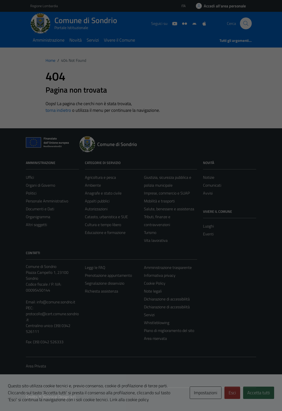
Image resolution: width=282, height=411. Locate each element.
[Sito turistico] (183, 23)
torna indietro (58, 110)
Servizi (93, 40)
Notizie (208, 177)
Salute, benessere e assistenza (169, 209)
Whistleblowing (156, 323)
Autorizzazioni (96, 209)
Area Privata (36, 366)
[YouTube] (173, 23)
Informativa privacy (159, 275)
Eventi (208, 234)
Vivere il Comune (119, 40)
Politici (31, 193)
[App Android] (192, 23)
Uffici (30, 177)
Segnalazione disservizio (104, 283)
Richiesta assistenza (101, 291)
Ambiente (93, 185)
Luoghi (208, 226)
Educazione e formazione (105, 232)
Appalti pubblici (97, 201)
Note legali (153, 291)
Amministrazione (48, 40)
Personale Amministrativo (47, 201)
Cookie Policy (154, 283)
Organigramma (38, 217)
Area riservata (155, 338)
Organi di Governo (40, 185)
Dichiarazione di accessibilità (167, 299)
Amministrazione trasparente (168, 267)
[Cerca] (246, 23)
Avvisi (208, 193)
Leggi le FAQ (95, 267)
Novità (75, 40)
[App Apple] (202, 23)
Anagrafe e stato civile (103, 193)
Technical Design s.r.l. (59, 397)
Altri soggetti (36, 225)
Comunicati (212, 185)
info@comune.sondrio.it (56, 302)
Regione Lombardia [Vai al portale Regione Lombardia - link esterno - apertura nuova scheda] (44, 5)
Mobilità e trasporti (159, 201)
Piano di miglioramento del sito (169, 330)
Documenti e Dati (40, 209)
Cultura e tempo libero (103, 225)
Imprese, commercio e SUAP (167, 193)
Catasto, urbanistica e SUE (106, 217)
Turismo (150, 232)
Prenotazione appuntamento (108, 275)
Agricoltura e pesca (100, 177)
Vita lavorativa (156, 240)
